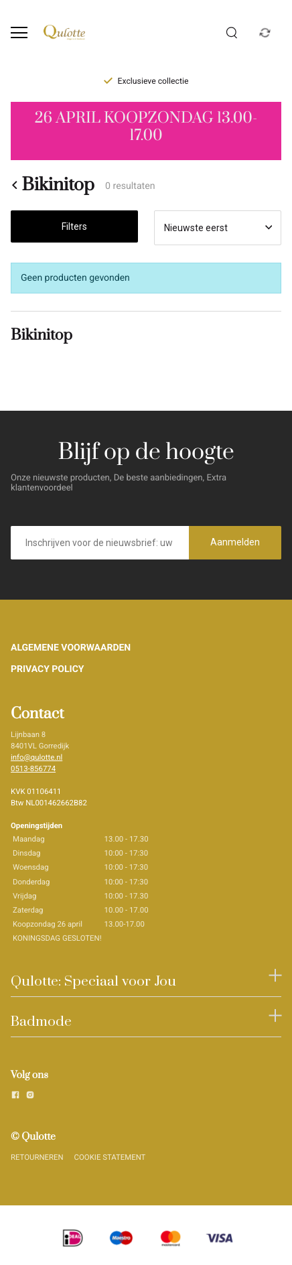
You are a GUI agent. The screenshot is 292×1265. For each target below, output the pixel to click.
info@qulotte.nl (36, 757)
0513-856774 (33, 768)
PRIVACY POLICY (47, 669)
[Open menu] (19, 32)
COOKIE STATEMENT (110, 1157)
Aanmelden (235, 542)
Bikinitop (52, 185)
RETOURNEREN (37, 1157)
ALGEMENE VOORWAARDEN (71, 648)
